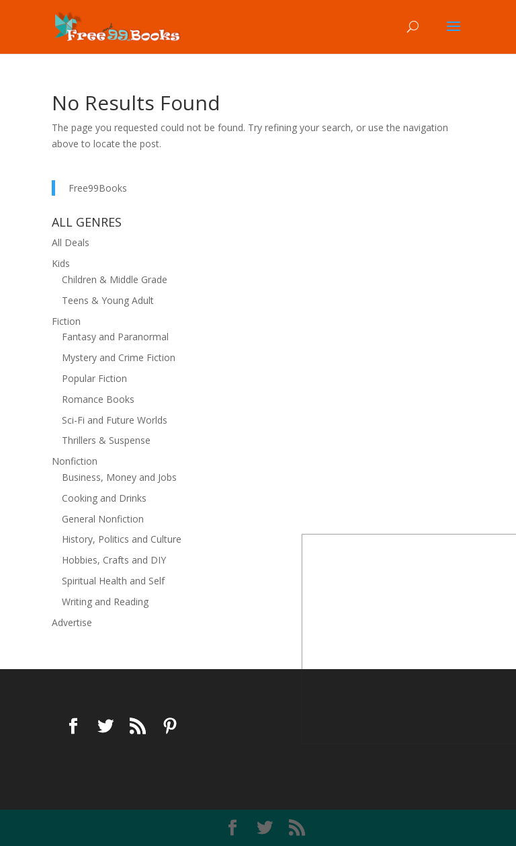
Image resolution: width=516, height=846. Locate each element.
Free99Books (98, 188)
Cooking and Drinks (104, 498)
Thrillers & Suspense (106, 440)
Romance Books (98, 399)
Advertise (72, 622)
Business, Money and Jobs (119, 477)
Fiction (66, 321)
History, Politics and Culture (121, 539)
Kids (61, 263)
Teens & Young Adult (108, 300)
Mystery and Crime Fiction (118, 357)
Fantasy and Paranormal (115, 336)
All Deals (70, 242)
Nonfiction (74, 461)
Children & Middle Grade (114, 279)
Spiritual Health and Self (113, 580)
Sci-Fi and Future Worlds (114, 420)
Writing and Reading (105, 601)
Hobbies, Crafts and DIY (114, 559)
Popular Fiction (94, 378)
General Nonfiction (103, 518)
